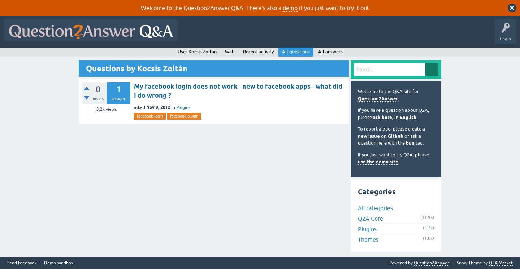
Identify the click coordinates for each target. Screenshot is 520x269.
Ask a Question (356, 35)
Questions (223, 35)
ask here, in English (394, 117)
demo (290, 8)
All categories (375, 208)
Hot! (248, 35)
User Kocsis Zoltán (197, 51)
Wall (230, 51)
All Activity (194, 35)
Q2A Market (501, 262)
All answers (330, 51)
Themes (368, 239)
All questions (296, 51)
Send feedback (21, 263)
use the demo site (378, 161)
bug (410, 143)
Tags (304, 35)
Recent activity (258, 51)
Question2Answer (378, 98)
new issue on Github (380, 136)
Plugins (183, 107)
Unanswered (276, 35)
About (405, 35)
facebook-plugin (184, 116)
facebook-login (150, 116)
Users (326, 35)
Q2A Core (370, 218)
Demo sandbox (58, 263)
